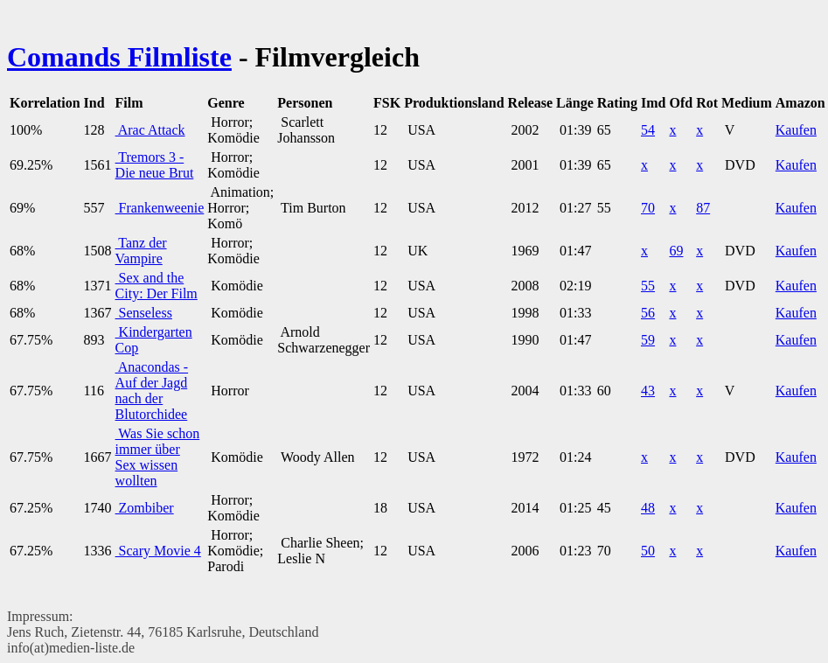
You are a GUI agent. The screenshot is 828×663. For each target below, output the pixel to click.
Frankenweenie (160, 207)
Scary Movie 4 (158, 550)
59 (648, 339)
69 (676, 250)
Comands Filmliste (119, 57)
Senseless (143, 312)
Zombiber (144, 507)
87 (703, 207)
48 (648, 507)
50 (648, 550)
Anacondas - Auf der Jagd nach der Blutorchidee (152, 390)
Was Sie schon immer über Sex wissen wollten (157, 457)
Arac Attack (150, 129)
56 (648, 312)
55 (648, 285)
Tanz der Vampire (141, 250)
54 (648, 129)
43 (648, 390)
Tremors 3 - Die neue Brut (154, 165)
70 (648, 207)
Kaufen (796, 129)
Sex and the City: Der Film (156, 285)
